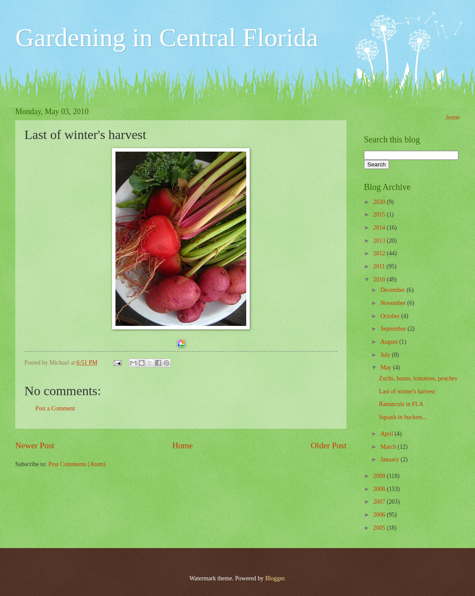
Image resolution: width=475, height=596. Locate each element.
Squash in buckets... (403, 417)
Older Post (328, 445)
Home (182, 445)
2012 (380, 253)
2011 (380, 266)
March (388, 447)
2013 (380, 240)
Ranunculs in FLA (401, 404)
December (393, 290)
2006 (380, 514)
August (389, 342)
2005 (380, 528)
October (390, 316)
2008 (380, 489)
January (390, 459)
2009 (380, 476)
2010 (380, 279)
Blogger (274, 578)
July (386, 355)
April (387, 433)
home (453, 117)
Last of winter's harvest (407, 391)
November (393, 303)
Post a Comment (55, 408)
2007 (380, 501)
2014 (380, 227)
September (393, 328)
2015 (380, 214)
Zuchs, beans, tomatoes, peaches (418, 378)
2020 (380, 202)
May (386, 367)
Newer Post (34, 445)
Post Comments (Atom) (76, 464)
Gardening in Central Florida (166, 37)
